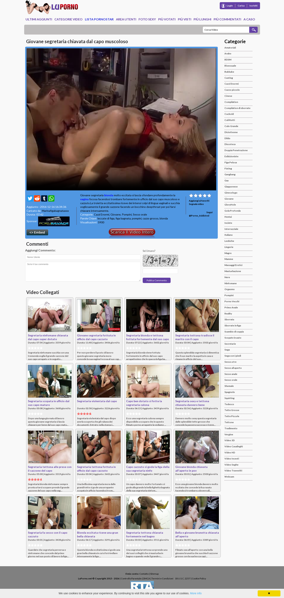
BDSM (227, 59)
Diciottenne (231, 132)
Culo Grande (231, 126)
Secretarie (230, 343)
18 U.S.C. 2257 (182, 578)
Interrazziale (231, 228)
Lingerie (228, 247)
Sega (227, 349)
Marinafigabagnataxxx (55, 210)
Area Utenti (126, 19)
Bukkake (229, 71)
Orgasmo (229, 289)
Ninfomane (230, 283)
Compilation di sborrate (237, 108)
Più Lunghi (202, 19)
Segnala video (196, 204)
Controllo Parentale (131, 578)
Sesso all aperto (233, 367)
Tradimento (230, 428)
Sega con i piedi (232, 355)
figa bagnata (123, 218)
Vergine (228, 434)
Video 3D (229, 440)
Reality (228, 313)
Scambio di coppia (234, 331)
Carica (241, 5)
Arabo (227, 53)
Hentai (228, 216)
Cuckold (229, 113)
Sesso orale (140, 214)
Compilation (231, 101)
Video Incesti (231, 458)
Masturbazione (232, 271)
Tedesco (229, 404)
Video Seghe (231, 464)
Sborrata (229, 319)
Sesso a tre (230, 361)
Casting (228, 77)
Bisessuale (230, 65)
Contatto (144, 573)
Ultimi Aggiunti (39, 19)
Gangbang (229, 174)
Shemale (229, 385)
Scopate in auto (232, 337)
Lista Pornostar (99, 19)
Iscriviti (253, 5)
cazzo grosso (150, 218)
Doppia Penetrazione (236, 150)
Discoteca (229, 144)
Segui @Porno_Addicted (200, 214)
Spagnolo (229, 392)
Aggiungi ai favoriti (199, 200)
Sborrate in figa (232, 325)
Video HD (229, 452)
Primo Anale (231, 307)
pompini (137, 218)
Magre (228, 253)
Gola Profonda (232, 210)
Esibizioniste (231, 156)
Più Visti (184, 19)
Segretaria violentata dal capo (97, 401)
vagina (84, 199)
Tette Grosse (231, 410)
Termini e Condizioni (162, 578)
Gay (226, 180)
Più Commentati (227, 19)
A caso (249, 19)
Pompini (127, 214)
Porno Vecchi (231, 301)
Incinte (228, 222)
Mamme (228, 258)
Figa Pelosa (230, 162)
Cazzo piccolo (232, 89)
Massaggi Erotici (233, 265)
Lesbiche (229, 240)
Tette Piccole (231, 416)
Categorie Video (68, 19)
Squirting (229, 398)
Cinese (228, 95)
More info (195, 593)
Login (230, 5)
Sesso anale (230, 373)
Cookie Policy (199, 578)
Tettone (229, 422)
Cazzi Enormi (101, 214)
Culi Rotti (229, 120)
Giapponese (231, 186)
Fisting (228, 168)
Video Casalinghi (233, 446)
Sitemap (154, 573)
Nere (227, 277)
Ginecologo (230, 192)
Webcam (229, 476)
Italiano (228, 234)
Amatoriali (230, 47)
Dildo (227, 138)
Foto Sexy (147, 19)
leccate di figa (105, 218)
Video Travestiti (233, 470)
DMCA (146, 578)
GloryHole (230, 204)
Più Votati (167, 19)
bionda (108, 195)
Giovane (115, 214)
